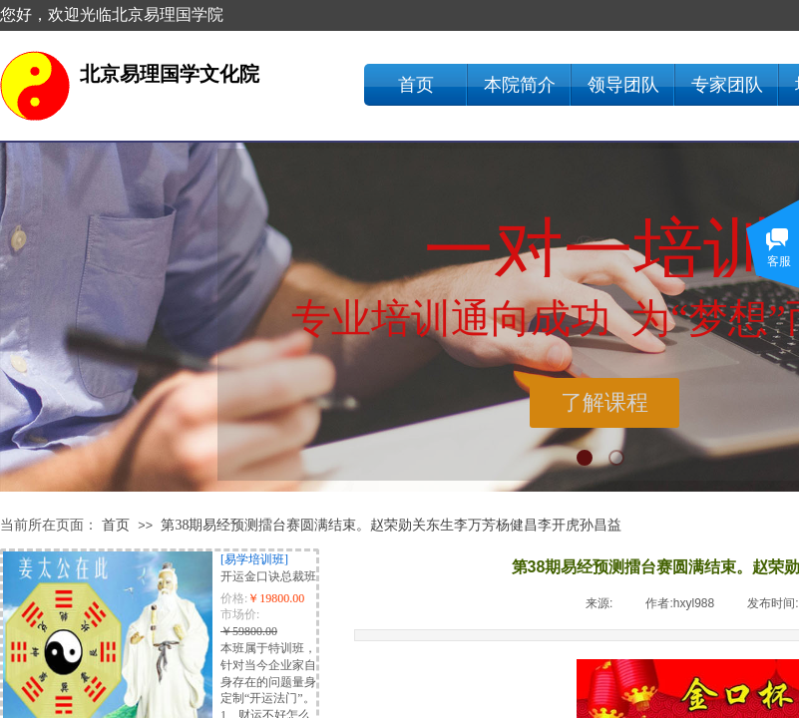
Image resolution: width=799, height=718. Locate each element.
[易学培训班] (254, 559)
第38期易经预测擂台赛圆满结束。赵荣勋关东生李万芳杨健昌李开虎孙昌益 (391, 525)
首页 (416, 85)
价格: (233, 598)
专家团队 (727, 85)
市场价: (239, 614)
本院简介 (520, 85)
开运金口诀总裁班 (268, 576)
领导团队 (623, 85)
